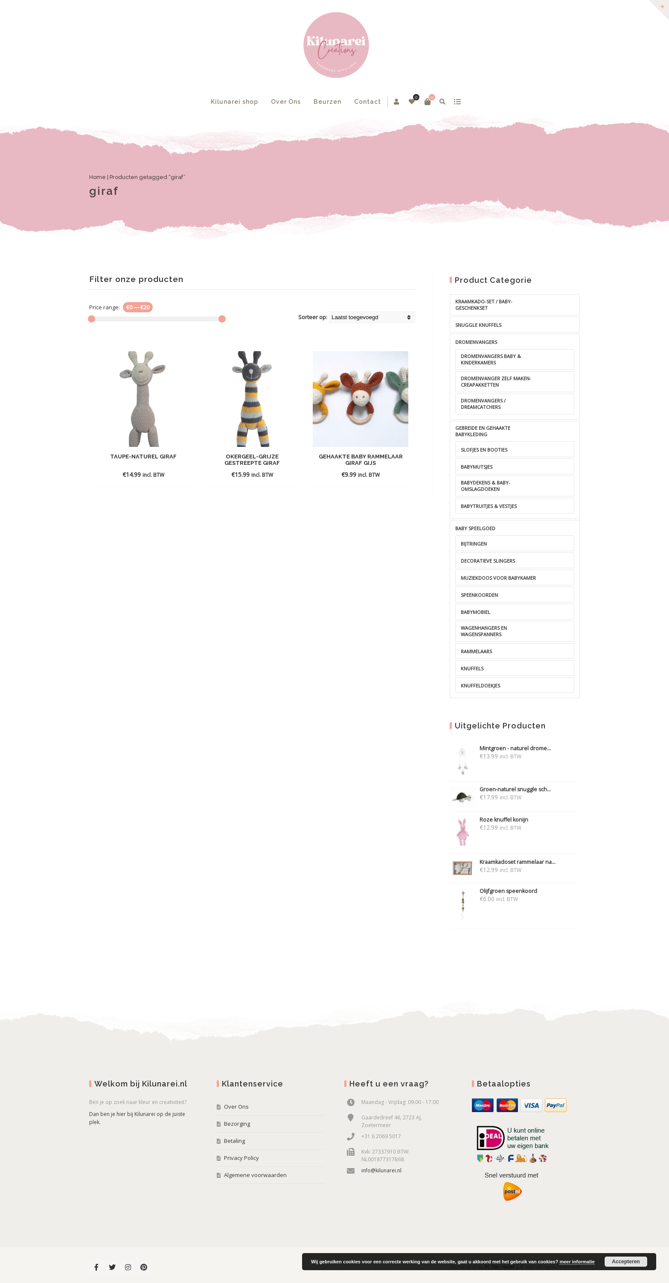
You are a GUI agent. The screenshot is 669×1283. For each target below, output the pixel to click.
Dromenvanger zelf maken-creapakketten (496, 381)
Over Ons (286, 101)
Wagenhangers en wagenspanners (484, 631)
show (457, 102)
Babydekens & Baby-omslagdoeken (485, 485)
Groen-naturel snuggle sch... (500, 789)
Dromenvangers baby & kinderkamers (491, 359)
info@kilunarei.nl (381, 1170)
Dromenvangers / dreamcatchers (483, 403)
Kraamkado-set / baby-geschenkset (483, 304)
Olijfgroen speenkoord (493, 891)
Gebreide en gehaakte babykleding (482, 431)
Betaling (234, 1141)
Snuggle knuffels (478, 325)
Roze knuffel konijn (489, 819)
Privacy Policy (241, 1158)
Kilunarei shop (234, 101)
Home (97, 177)
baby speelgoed (475, 528)
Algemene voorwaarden (255, 1175)
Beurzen (327, 101)
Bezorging (237, 1123)
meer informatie (577, 1261)
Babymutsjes (476, 467)
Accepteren (626, 1262)
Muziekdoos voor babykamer (498, 578)
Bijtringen (474, 543)
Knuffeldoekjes (480, 685)
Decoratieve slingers (488, 561)
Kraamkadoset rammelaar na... (503, 862)
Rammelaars (476, 651)
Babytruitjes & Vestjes (489, 506)
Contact (367, 101)
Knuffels (472, 668)
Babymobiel (475, 612)
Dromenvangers (476, 342)
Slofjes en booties (484, 449)
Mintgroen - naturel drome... (500, 748)
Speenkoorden (479, 595)
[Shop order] (372, 317)
